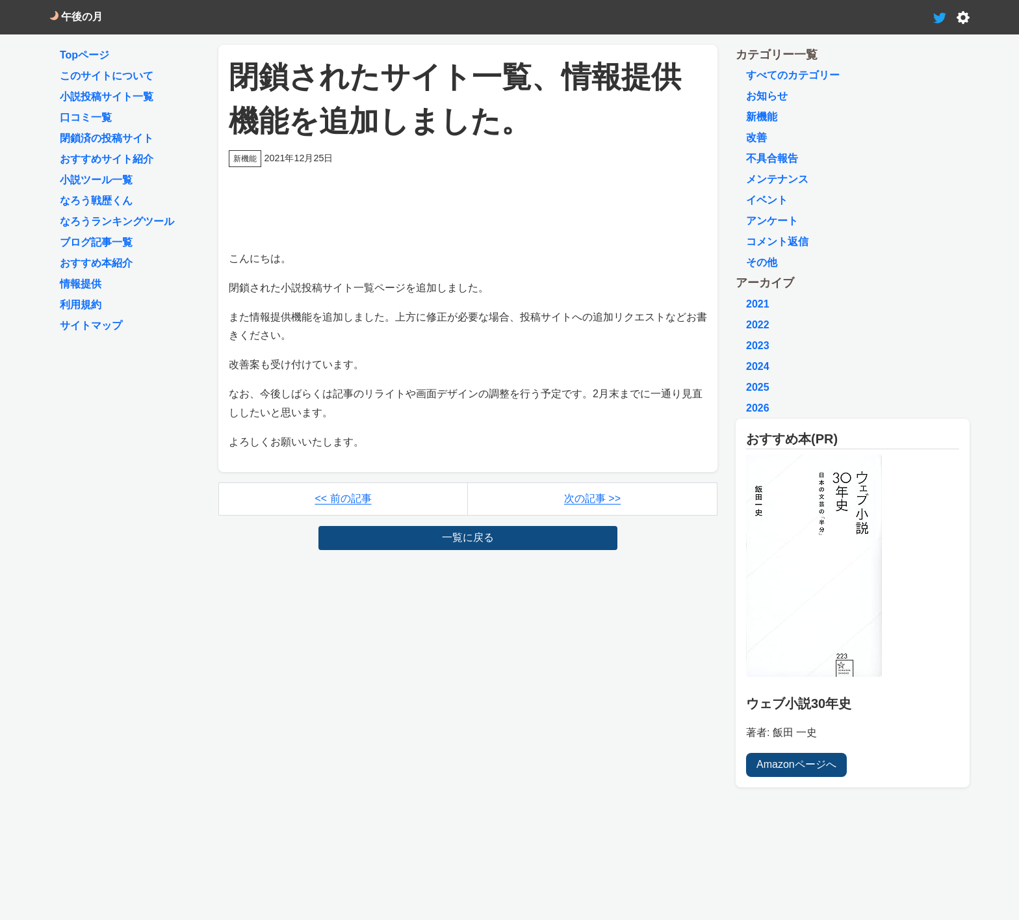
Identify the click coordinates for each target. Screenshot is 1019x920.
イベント (767, 199)
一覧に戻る (468, 537)
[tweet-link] (939, 16)
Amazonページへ (796, 764)
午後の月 (76, 16)
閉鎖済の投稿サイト (106, 138)
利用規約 (80, 304)
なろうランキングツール (117, 221)
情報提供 (80, 283)
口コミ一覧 (86, 117)
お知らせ (767, 95)
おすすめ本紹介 (96, 263)
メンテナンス (777, 179)
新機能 (761, 116)
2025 (757, 387)
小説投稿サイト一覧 (106, 96)
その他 (761, 262)
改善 (756, 137)
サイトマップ (91, 325)
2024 (757, 366)
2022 (757, 324)
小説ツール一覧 (96, 179)
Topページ (84, 54)
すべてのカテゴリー (793, 75)
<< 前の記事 (343, 498)
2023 (757, 345)
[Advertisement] (468, 200)
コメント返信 (777, 241)
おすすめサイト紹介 (106, 158)
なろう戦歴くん (96, 200)
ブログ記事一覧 (96, 242)
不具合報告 (772, 158)
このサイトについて (106, 75)
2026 (757, 408)
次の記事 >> (592, 498)
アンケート (772, 220)
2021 (757, 303)
